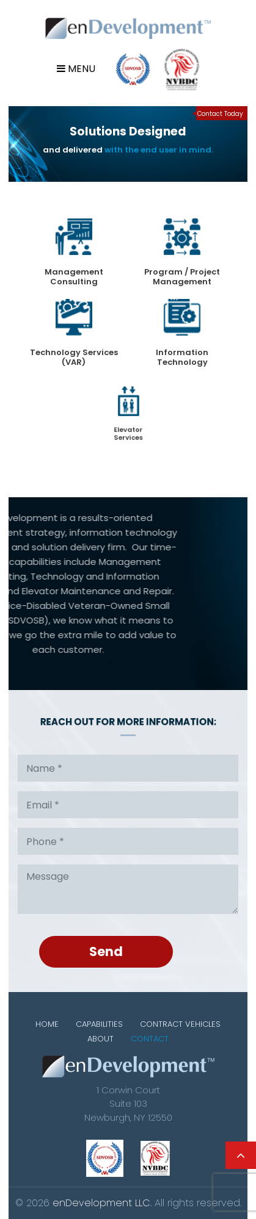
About (100, 1039)
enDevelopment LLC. (102, 1203)
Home (47, 1024)
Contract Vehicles (180, 1024)
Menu (76, 69)
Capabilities (99, 1024)
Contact (150, 1039)
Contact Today (220, 113)
